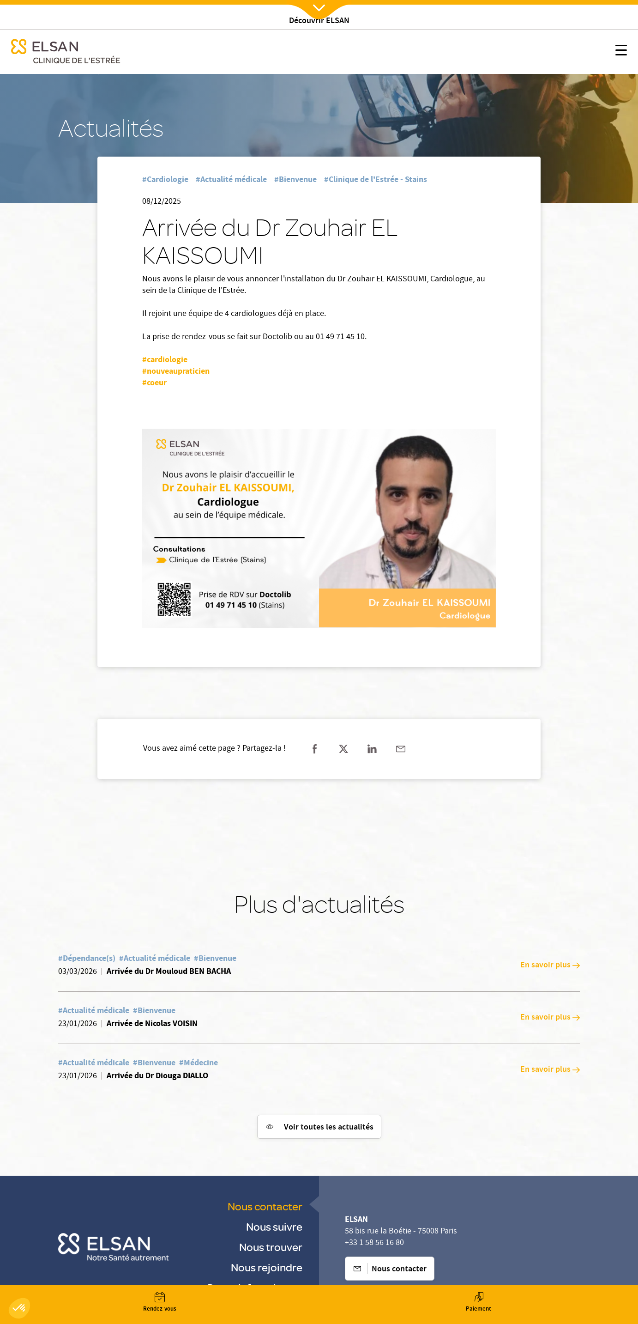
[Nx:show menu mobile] (621, 52)
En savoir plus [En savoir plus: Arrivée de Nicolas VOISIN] (550, 1018)
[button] (19, 1308)
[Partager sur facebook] (314, 748)
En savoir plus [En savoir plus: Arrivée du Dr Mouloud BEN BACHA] (550, 965)
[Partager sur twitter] (343, 748)
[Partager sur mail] (400, 748)
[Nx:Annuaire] (159, 1302)
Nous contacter (265, 1206)
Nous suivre (274, 1226)
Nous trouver (270, 1246)
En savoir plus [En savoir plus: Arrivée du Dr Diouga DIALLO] (550, 1070)
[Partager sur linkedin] (372, 748)
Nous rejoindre (266, 1267)
